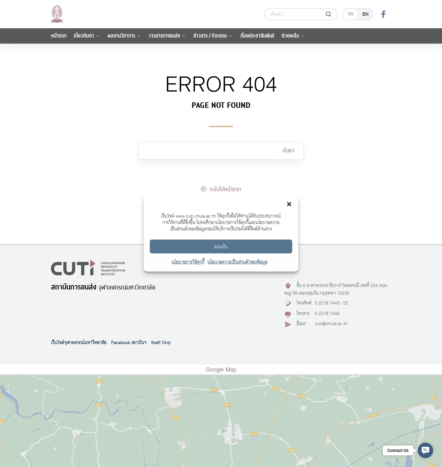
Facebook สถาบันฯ (128, 343)
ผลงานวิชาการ (121, 36)
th (350, 14)
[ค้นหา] (206, 150)
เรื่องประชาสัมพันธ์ (257, 36)
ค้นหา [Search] (288, 150)
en (365, 14)
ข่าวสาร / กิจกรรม (210, 36)
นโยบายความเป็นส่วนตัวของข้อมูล (237, 262)
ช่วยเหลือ (290, 36)
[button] (289, 203)
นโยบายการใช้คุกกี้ (188, 262)
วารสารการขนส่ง (164, 36)
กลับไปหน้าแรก (221, 189)
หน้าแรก (58, 36)
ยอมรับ (221, 246)
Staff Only (161, 343)
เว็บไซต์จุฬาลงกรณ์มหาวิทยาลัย (79, 343)
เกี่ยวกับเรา (84, 36)
